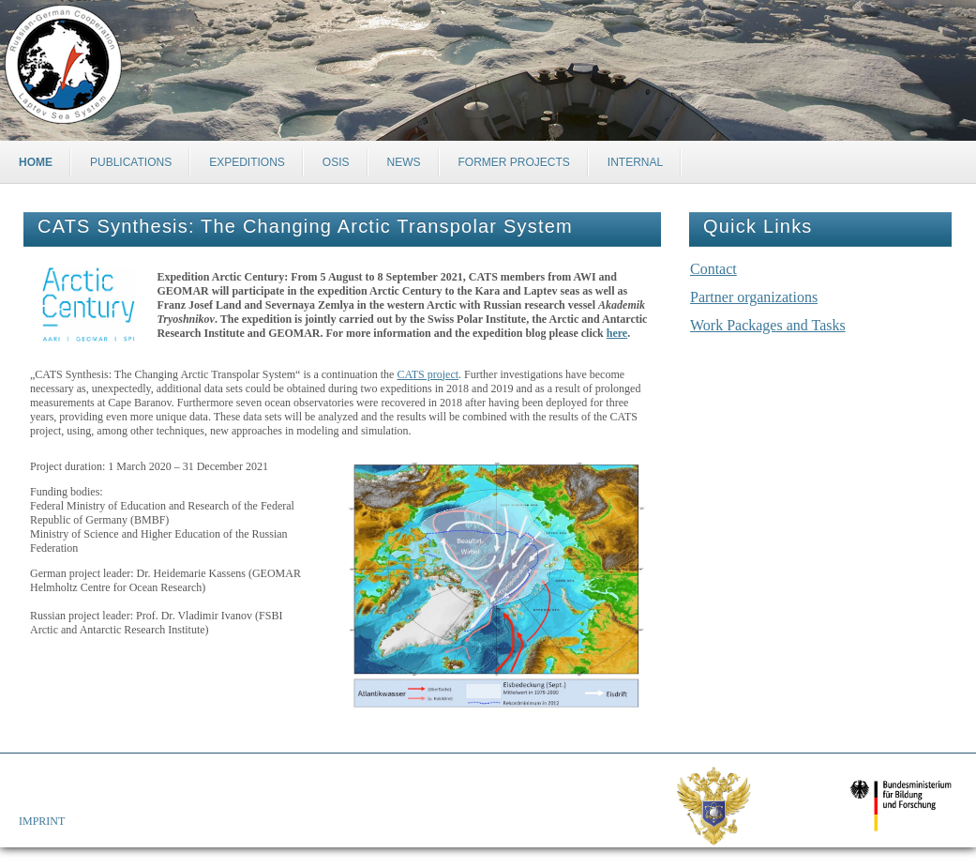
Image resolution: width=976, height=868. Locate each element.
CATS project (427, 374)
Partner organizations (754, 297)
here (617, 333)
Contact (713, 269)
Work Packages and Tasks (768, 325)
